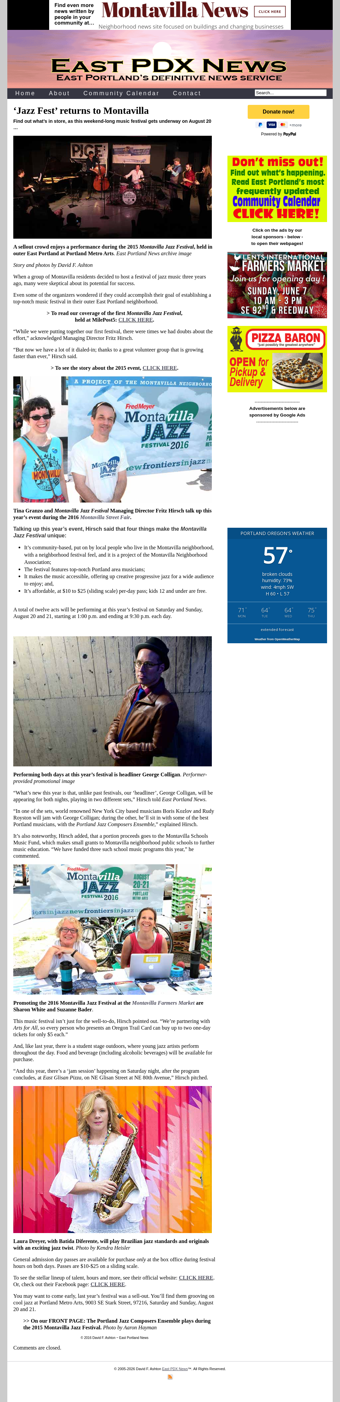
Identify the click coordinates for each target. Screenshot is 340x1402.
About (59, 93)
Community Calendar (121, 93)
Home (25, 93)
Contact (187, 93)
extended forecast (277, 629)
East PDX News (175, 1369)
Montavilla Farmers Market (163, 1003)
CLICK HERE (136, 320)
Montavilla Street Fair (105, 517)
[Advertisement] (277, 478)
